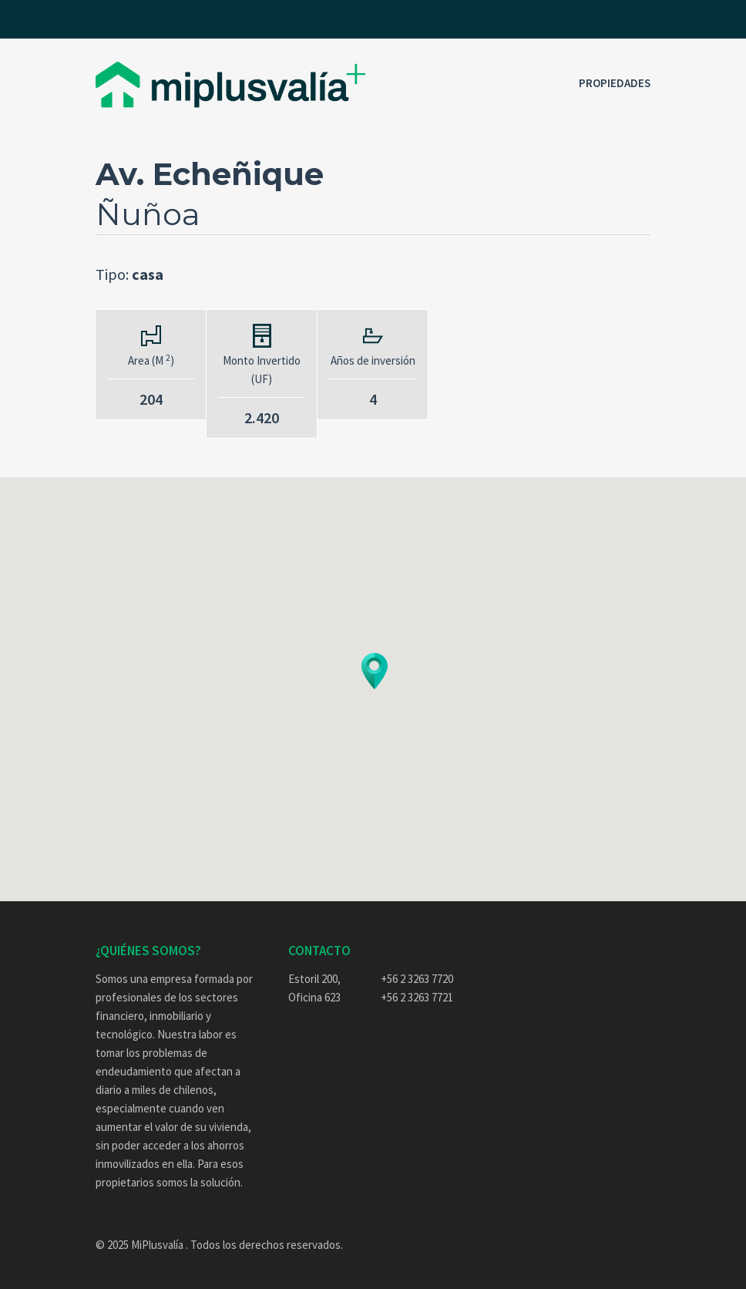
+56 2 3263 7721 (417, 997)
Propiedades (614, 83)
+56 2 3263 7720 (417, 978)
